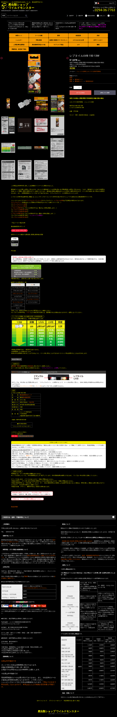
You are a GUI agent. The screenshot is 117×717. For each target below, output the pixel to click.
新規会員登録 (90, 15)
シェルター (19, 40)
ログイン (111, 15)
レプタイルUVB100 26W (20, 211)
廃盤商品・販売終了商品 (19, 49)
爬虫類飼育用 (26, 397)
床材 (98, 35)
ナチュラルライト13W (19, 204)
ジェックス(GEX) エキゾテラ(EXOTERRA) (88, 71)
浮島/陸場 (39, 40)
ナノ (37, 386)
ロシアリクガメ (33, 293)
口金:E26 (31, 402)
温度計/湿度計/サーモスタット (58, 40)
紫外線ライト (79, 79)
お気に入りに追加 (104, 92)
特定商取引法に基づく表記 (72, 700)
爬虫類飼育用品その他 (38, 44)
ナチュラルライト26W (19, 206)
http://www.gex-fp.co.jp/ (26, 436)
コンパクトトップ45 (26, 386)
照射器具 (30, 366)
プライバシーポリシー (55, 700)
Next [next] (67, 58)
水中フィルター (98, 40)
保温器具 (78, 35)
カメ (32, 284)
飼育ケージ (29, 455)
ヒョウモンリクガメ (33, 299)
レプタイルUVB (58, 200)
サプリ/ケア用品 (58, 44)
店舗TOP (70, 15)
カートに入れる (80, 92)
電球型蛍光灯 (89, 81)
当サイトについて (42, 700)
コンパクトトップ (36, 372)
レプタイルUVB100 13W (20, 210)
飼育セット (19, 35)
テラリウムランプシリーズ (34, 200)
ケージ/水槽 (38, 35)
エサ (78, 44)
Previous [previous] (1, 58)
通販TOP (79, 15)
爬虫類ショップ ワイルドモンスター (58, 711)
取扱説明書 (14, 507)
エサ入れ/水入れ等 (78, 40)
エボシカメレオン (18, 293)
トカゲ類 (18, 284)
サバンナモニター (18, 302)
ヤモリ (28, 312)
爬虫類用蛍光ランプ (26, 395)
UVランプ (15, 372)
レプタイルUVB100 (16, 208)
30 (40, 386)
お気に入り (101, 15)
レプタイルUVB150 (16, 213)
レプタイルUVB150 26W (20, 217)
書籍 (98, 44)
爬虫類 (14, 366)
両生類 (19, 366)
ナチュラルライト (16, 202)
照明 (58, 35)
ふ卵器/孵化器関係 (18, 44)
